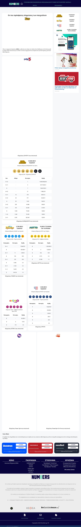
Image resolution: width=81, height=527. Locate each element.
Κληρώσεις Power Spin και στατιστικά (19, 428)
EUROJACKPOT (48, 2)
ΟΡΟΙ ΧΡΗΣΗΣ (24, 518)
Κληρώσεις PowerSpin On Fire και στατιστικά (58, 428)
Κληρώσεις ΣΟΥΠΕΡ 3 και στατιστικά (27, 155)
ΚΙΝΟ (31, 2)
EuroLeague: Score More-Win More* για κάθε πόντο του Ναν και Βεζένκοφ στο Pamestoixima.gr (66, 88)
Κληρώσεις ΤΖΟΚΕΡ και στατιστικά (14, 276)
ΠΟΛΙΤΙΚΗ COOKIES (56, 518)
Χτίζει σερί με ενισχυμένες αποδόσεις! (65, 68)
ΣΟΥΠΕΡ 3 (63, 2)
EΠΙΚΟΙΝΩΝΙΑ (40, 518)
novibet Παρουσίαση (60, 448)
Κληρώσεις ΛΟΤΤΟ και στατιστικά (40, 263)
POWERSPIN (36, 2)
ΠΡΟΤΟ (35, 5)
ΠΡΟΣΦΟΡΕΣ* (58, 5)
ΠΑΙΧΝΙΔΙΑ (31, 460)
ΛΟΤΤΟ (59, 2)
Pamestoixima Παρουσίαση (34, 448)
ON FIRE (42, 2)
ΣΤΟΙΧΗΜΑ (27, 2)
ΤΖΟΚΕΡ (54, 2)
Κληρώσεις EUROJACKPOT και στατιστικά (27, 221)
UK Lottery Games (69, 469)
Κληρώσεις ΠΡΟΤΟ (40, 327)
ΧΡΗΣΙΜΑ (69, 460)
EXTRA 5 (68, 2)
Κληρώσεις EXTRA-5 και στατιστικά (14, 328)
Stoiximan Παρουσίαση (7, 448)
